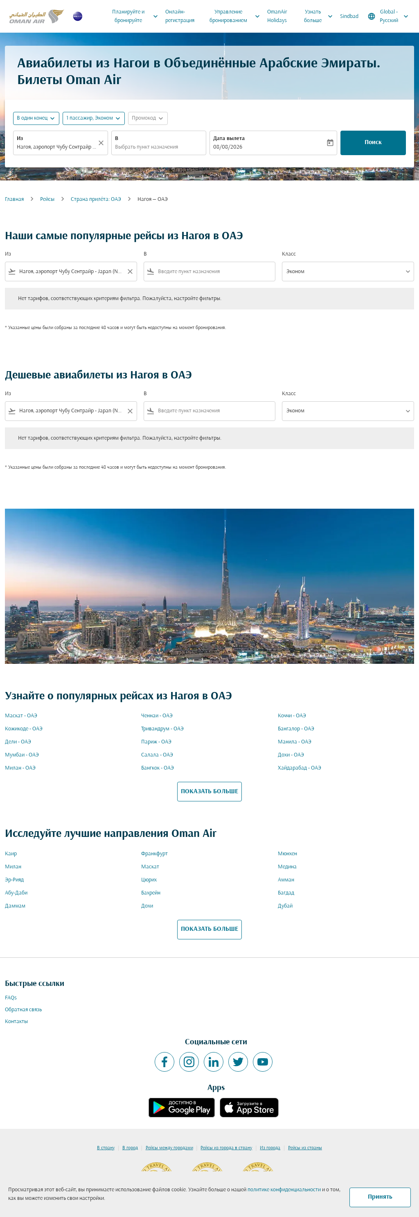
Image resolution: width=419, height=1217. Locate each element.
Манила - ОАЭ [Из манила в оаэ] (294, 742)
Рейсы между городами (169, 1148)
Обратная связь (23, 1010)
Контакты (16, 1022)
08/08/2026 (227, 147)
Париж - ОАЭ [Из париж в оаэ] (156, 742)
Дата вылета (229, 139)
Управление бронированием (237, 16)
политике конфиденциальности (284, 1190)
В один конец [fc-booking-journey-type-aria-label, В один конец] (32, 118)
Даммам (15, 906)
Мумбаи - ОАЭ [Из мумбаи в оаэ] (22, 755)
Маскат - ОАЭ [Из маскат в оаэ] (21, 716)
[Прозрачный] (102, 143)
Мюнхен (287, 854)
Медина (287, 867)
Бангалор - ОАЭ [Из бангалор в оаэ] (296, 729)
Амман (286, 880)
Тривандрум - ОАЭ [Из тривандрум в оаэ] (162, 729)
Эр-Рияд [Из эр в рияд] (14, 880)
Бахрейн (150, 893)
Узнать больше (320, 16)
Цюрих (149, 880)
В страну (106, 1148)
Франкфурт (154, 854)
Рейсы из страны (305, 1148)
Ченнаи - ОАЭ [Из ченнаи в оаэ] (157, 716)
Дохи (147, 906)
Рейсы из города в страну (226, 1148)
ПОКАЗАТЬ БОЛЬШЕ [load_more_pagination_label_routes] (209, 791)
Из (20, 139)
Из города (270, 1148)
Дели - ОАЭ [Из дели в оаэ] (18, 742)
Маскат (150, 867)
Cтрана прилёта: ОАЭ (96, 199)
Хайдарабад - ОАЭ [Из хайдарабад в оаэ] (299, 768)
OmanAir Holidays (277, 16)
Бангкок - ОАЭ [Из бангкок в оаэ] (157, 768)
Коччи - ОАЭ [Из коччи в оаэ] (292, 716)
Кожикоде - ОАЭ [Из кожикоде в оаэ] (24, 729)
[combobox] (56, 147)
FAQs (11, 998)
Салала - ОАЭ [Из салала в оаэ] (157, 755)
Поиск (373, 142)
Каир (11, 854)
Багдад (286, 893)
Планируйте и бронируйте (137, 16)
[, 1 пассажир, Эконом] (89, 118)
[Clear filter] (130, 271)
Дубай (285, 906)
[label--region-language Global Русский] (388, 16)
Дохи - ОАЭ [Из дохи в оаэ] (291, 755)
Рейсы (47, 199)
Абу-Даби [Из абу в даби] (16, 893)
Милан (13, 867)
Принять (380, 1197)
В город (130, 1148)
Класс (289, 254)
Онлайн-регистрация (179, 16)
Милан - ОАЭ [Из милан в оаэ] (20, 768)
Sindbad (349, 16)
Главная (14, 199)
